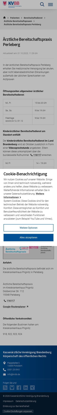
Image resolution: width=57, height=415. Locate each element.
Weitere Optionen (28, 227)
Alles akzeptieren (28, 237)
